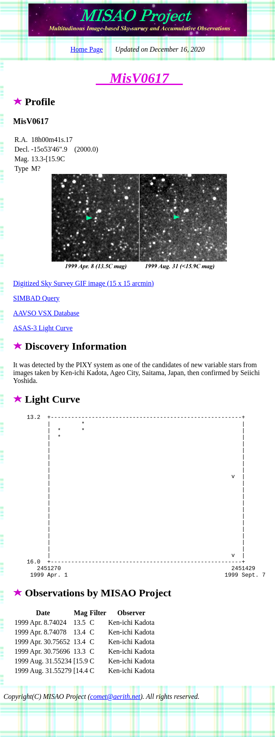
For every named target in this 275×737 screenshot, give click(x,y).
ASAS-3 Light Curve (43, 328)
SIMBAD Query (36, 298)
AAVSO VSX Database (46, 313)
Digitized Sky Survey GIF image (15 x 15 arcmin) (83, 283)
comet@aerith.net (115, 729)
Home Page (86, 49)
